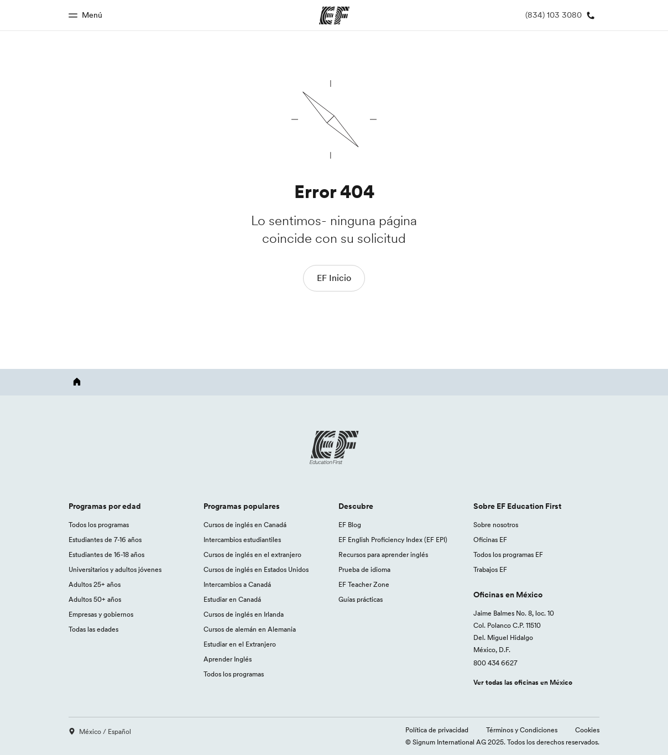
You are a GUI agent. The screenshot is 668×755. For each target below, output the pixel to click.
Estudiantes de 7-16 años (105, 539)
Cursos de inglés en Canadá (244, 524)
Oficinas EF (490, 539)
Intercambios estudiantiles (242, 539)
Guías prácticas (360, 599)
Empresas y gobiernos (101, 614)
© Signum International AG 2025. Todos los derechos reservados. (502, 742)
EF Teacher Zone (363, 584)
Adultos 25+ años (95, 584)
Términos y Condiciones (521, 730)
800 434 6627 (495, 663)
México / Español (100, 731)
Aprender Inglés (227, 659)
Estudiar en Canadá (232, 599)
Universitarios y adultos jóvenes (115, 569)
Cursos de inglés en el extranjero (252, 554)
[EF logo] (334, 447)
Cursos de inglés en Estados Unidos (256, 569)
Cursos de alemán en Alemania (249, 629)
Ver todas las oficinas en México (522, 682)
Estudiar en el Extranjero (239, 644)
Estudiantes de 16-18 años (106, 554)
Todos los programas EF (508, 554)
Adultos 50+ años (95, 599)
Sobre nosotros (495, 524)
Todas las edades (93, 629)
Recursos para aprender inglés (383, 554)
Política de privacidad (436, 730)
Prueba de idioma (364, 569)
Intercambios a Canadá (237, 584)
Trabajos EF (490, 569)
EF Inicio (334, 278)
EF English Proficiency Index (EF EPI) (392, 539)
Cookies (587, 730)
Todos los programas (99, 524)
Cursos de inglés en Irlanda (243, 614)
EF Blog (349, 524)
